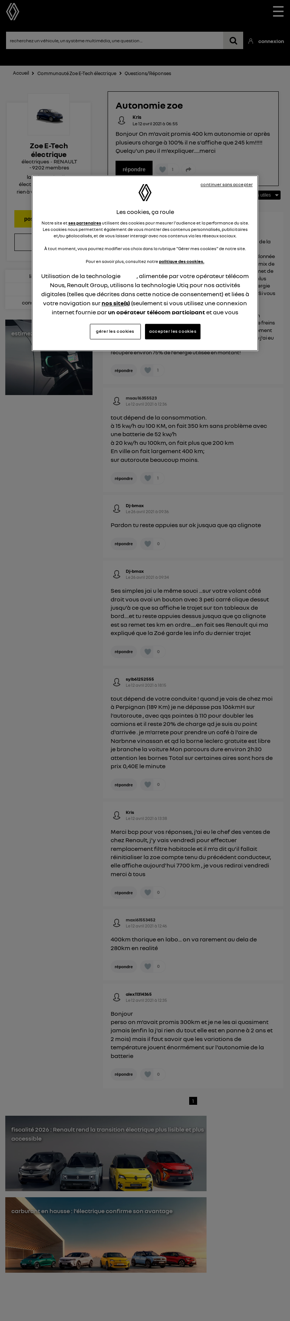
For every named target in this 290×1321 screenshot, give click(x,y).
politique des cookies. (181, 261)
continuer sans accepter (227, 185)
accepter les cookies (172, 331)
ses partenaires (84, 223)
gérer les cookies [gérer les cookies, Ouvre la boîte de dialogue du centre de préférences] (115, 331)
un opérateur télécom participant (156, 312)
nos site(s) (116, 303)
